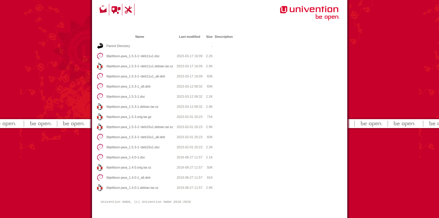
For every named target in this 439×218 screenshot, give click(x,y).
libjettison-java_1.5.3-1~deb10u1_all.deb (136, 137)
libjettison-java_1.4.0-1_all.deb (129, 177)
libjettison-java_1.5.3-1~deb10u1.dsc (133, 147)
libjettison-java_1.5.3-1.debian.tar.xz (133, 106)
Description (224, 36)
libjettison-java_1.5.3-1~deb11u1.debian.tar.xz (140, 66)
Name (139, 36)
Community (116, 9)
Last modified (189, 36)
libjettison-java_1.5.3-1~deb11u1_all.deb (136, 76)
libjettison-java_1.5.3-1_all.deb (129, 86)
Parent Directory (118, 46)
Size (209, 36)
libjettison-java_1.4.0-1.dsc (126, 157)
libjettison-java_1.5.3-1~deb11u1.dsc (133, 56)
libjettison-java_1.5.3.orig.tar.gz (129, 117)
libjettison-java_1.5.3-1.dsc (126, 96)
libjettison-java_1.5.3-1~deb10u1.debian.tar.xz (140, 127)
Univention (297, 16)
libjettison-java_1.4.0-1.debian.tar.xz (133, 187)
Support (129, 9)
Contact (103, 9)
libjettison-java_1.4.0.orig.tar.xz (129, 167)
